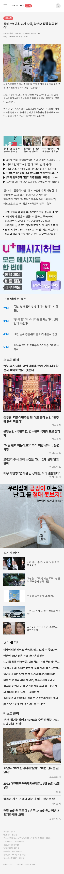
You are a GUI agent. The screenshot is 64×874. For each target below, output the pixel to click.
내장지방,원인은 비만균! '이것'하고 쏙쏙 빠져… (30, 216)
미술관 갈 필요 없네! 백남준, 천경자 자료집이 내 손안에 (31, 680)
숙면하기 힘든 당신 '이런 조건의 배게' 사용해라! (29, 674)
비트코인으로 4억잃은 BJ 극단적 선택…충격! (27, 203)
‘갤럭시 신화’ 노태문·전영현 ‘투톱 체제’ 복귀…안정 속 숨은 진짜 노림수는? (30, 668)
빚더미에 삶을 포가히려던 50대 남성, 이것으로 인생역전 (33, 225)
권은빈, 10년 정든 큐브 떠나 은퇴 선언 (23, 655)
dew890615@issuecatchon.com (27, 33)
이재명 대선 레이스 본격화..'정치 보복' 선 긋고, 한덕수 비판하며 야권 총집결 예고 (31, 650)
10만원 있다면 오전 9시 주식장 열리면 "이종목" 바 (33, 181)
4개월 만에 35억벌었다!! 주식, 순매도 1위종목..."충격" (33, 159)
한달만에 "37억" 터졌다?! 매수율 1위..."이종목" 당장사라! (32, 199)
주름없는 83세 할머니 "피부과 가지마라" (25, 194)
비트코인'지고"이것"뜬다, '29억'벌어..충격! (29, 164)
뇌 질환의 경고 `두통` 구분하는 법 (21, 692)
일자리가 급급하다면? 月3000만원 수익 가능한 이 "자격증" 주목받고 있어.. (32, 190)
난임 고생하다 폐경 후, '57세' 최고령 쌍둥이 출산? (31, 212)
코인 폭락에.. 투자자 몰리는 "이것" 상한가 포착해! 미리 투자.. (33, 229)
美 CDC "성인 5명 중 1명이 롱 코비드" (24, 704)
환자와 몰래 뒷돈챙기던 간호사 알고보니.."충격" (30, 233)
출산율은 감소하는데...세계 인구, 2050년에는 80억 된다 (30, 698)
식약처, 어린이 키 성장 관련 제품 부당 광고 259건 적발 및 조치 (31, 686)
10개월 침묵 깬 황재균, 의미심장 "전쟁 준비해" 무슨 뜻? (31, 662)
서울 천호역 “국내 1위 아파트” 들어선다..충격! (31, 168)
